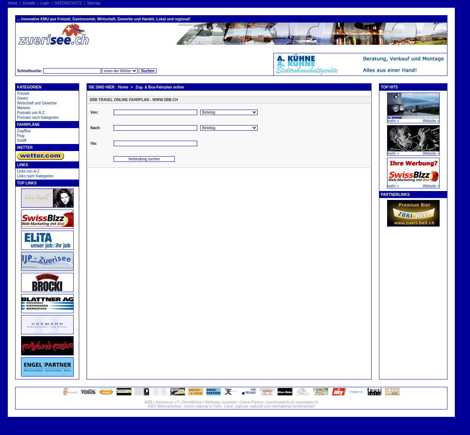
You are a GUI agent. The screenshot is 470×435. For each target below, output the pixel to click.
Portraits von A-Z (30, 113)
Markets (23, 108)
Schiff (21, 140)
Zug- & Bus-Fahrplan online (159, 87)
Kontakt (29, 3)
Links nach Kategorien (35, 176)
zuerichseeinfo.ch (280, 402)
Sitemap (94, 3)
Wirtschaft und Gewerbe (37, 103)
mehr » (393, 121)
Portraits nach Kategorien (38, 118)
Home (13, 3)
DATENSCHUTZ (68, 3)
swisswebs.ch (306, 402)
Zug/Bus (24, 131)
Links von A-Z (28, 171)
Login (44, 3)
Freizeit (23, 93)
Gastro (22, 98)
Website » (431, 121)
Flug (20, 136)
